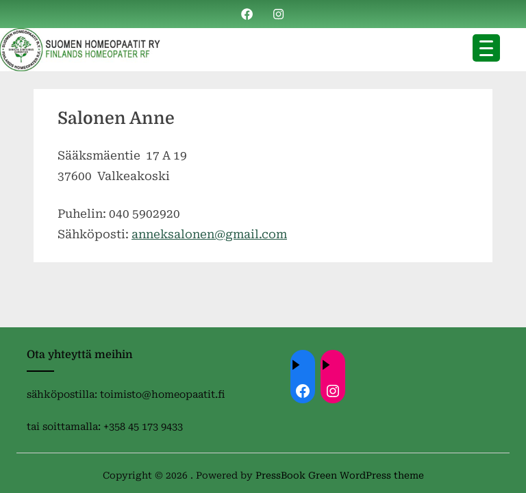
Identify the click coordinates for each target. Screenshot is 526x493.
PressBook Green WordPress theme (339, 475)
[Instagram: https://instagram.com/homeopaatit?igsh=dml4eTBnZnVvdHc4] (333, 391)
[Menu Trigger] (486, 48)
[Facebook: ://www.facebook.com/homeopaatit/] (302, 391)
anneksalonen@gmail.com (209, 234)
